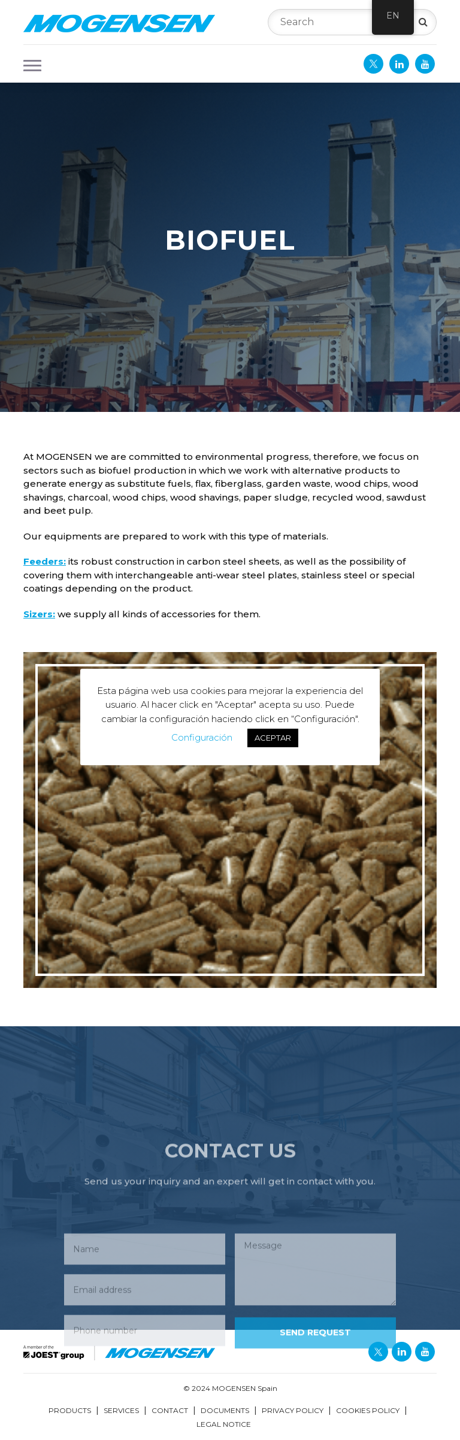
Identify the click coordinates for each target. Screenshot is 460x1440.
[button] (28, 64)
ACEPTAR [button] (273, 737)
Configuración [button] (201, 737)
